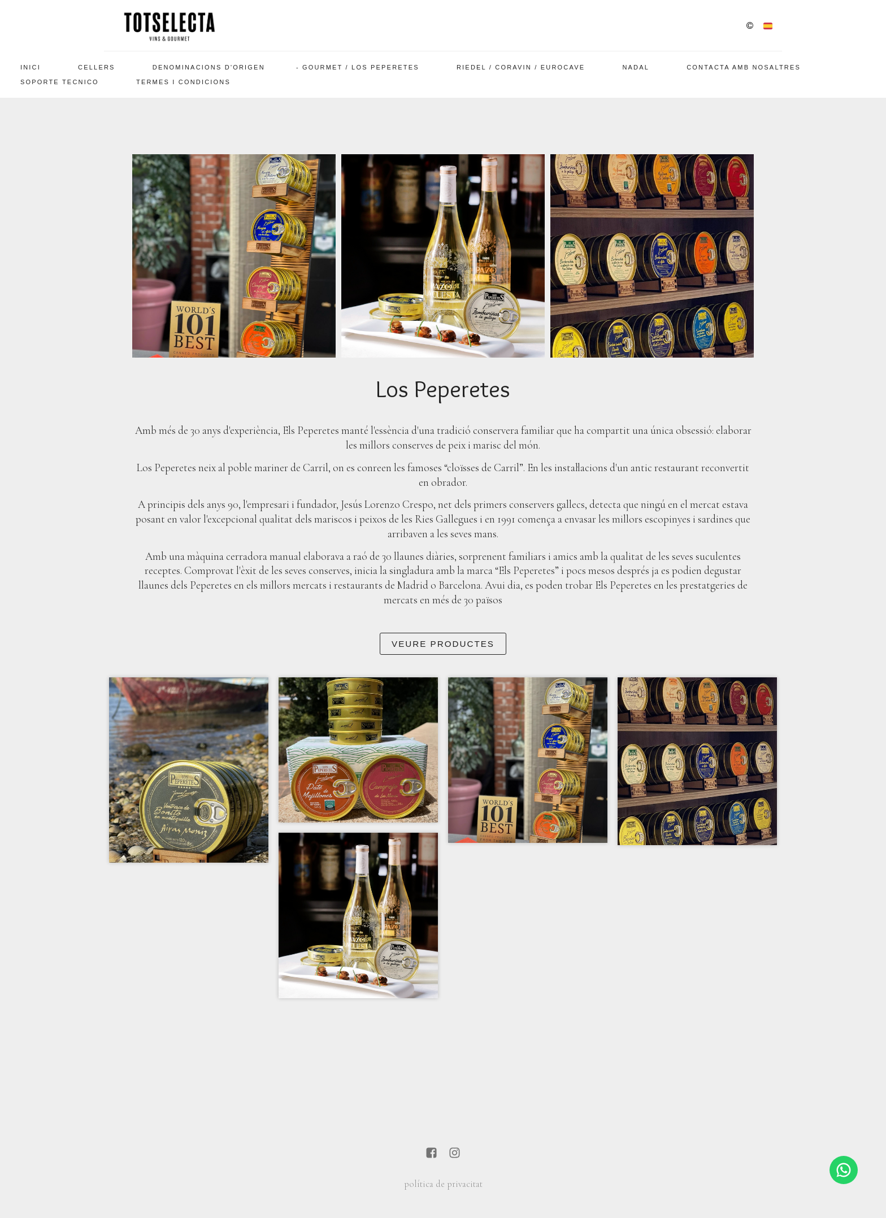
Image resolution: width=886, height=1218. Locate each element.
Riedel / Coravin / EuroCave (521, 67)
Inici (30, 67)
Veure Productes (443, 644)
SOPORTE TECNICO (59, 82)
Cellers (96, 67)
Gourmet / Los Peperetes (360, 67)
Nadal (635, 67)
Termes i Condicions (183, 82)
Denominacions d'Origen (209, 67)
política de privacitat (443, 1184)
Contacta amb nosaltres (744, 67)
